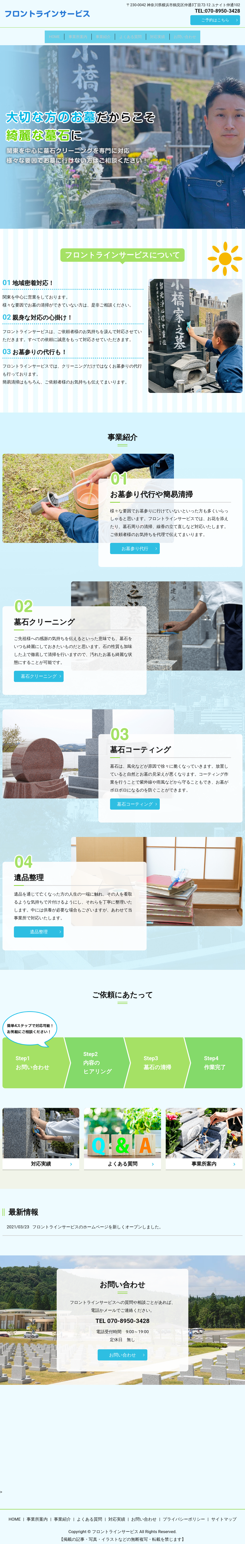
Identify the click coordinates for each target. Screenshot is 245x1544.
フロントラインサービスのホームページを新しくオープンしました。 (97, 1223)
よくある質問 (132, 34)
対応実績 (166, 34)
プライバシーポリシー (184, 1515)
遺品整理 (39, 928)
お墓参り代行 (135, 545)
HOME (38, 34)
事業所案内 (67, 34)
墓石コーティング (135, 800)
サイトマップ (224, 1515)
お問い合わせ (200, 34)
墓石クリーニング (39, 673)
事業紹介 (98, 34)
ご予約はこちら (215, 20)
